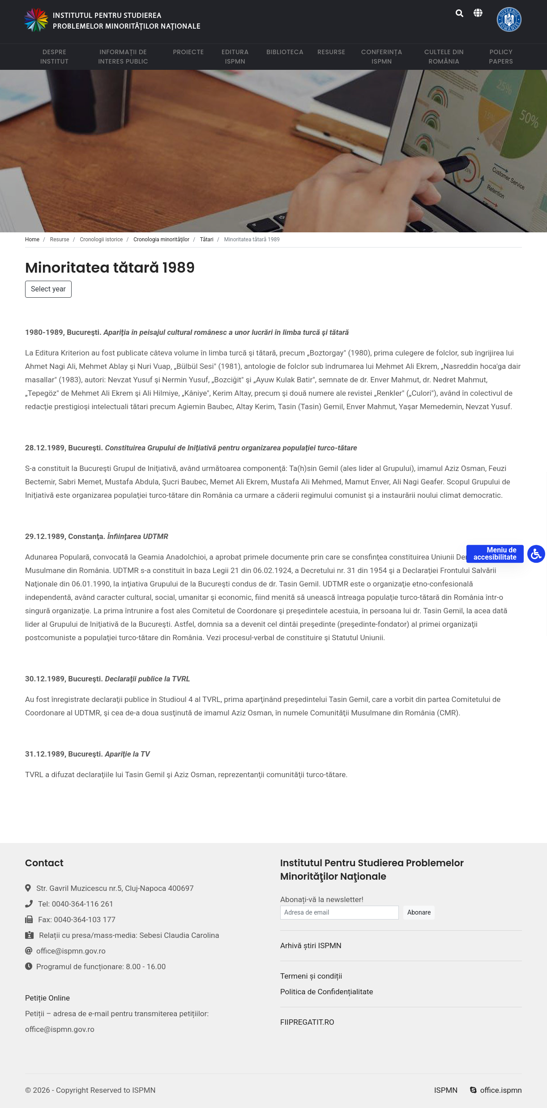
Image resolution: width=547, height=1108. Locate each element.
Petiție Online (47, 997)
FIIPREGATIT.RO (307, 1022)
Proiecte (190, 51)
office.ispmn (496, 1090)
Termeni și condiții (311, 975)
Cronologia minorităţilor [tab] (161, 239)
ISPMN (445, 1090)
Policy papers (505, 56)
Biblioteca (286, 51)
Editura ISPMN (239, 56)
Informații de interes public (130, 56)
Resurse (333, 51)
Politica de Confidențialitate (326, 991)
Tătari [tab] (207, 239)
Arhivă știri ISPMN (311, 945)
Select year (48, 289)
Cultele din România (449, 56)
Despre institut (58, 56)
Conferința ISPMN (384, 56)
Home (32, 239)
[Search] (460, 13)
